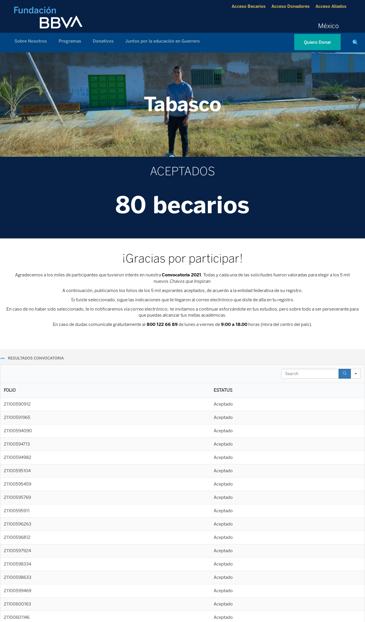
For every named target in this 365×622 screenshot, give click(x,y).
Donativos (103, 41)
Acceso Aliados (330, 6)
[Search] (345, 374)
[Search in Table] (310, 374)
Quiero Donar (317, 42)
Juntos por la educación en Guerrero (162, 41)
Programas (70, 41)
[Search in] (356, 374)
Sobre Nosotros (30, 41)
